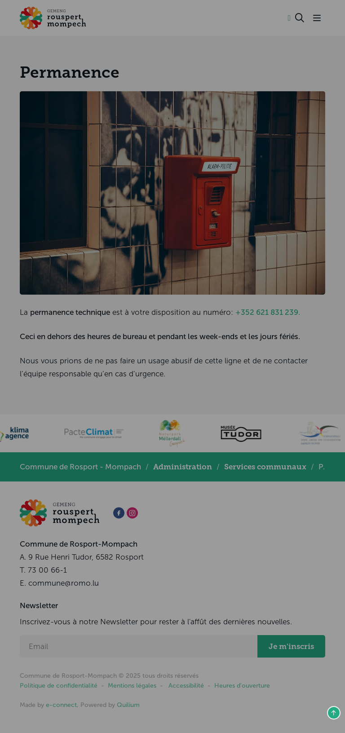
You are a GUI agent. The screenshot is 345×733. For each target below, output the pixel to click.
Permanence (69, 72)
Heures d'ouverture (242, 685)
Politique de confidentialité (58, 685)
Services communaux (265, 466)
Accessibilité (186, 685)
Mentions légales (132, 685)
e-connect (61, 705)
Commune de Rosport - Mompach (80, 467)
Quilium (128, 705)
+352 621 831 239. (267, 312)
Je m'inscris (291, 646)
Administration (182, 466)
